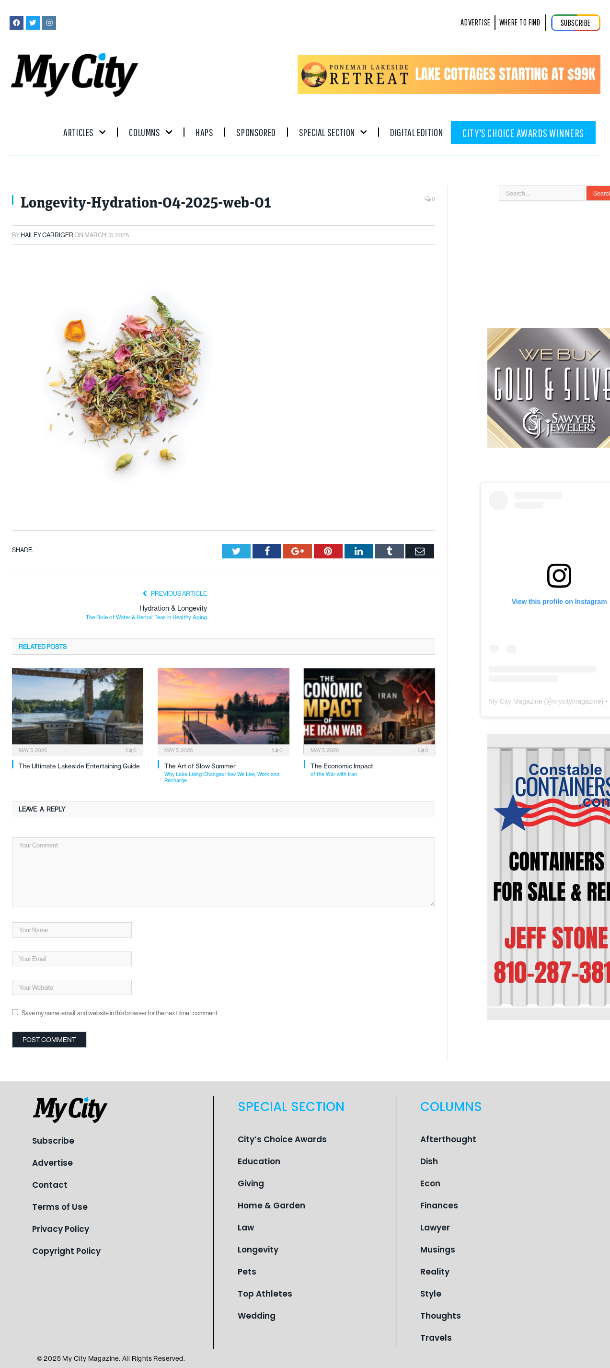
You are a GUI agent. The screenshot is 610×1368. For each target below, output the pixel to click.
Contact (50, 1184)
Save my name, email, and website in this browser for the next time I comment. (120, 1013)
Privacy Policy (60, 1228)
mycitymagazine (577, 701)
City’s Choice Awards (282, 1139)
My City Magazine (515, 701)
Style (430, 1293)
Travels (436, 1337)
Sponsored (256, 132)
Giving (251, 1183)
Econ (430, 1183)
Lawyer (435, 1227)
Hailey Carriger (47, 235)
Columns (151, 132)
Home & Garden (271, 1205)
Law (246, 1227)
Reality (434, 1271)
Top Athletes (265, 1293)
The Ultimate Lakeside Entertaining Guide (79, 766)
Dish (429, 1161)
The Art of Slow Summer (226, 773)
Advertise (52, 1162)
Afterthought (448, 1139)
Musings (437, 1249)
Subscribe (53, 1140)
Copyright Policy (66, 1250)
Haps (204, 132)
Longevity (258, 1249)
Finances (439, 1205)
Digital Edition (416, 132)
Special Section (333, 132)
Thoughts (440, 1315)
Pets (247, 1271)
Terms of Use (60, 1206)
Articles (84, 132)
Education (259, 1161)
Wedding (257, 1315)
